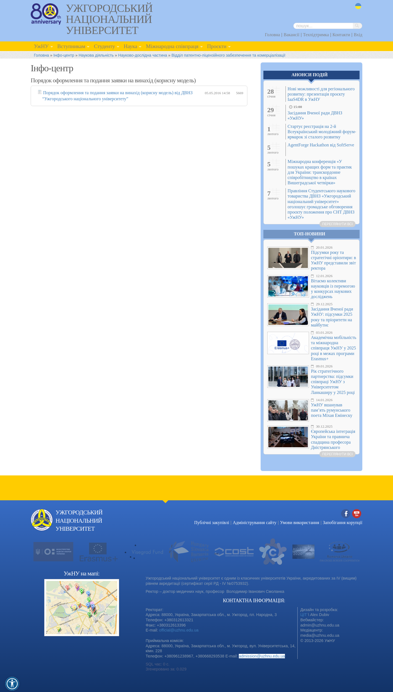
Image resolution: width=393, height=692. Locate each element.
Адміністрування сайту (254, 522)
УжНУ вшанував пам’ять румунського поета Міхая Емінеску (331, 410)
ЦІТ (303, 614)
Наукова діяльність (96, 55)
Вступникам (71, 46)
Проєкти (216, 46)
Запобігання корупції (342, 522)
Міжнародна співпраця (172, 46)
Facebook (345, 514)
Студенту (104, 46)
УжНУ (41, 46)
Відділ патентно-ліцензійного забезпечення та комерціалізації (228, 55)
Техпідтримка (316, 34)
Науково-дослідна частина (142, 55)
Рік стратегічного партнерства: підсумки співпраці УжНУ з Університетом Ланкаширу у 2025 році (333, 382)
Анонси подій (310, 74)
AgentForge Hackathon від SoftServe (321, 145)
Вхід (358, 34)
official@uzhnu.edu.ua (178, 630)
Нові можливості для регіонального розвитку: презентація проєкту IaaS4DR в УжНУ (321, 94)
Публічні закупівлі (211, 522)
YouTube (356, 514)
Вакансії (291, 34)
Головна (272, 34)
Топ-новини (309, 233)
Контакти (341, 34)
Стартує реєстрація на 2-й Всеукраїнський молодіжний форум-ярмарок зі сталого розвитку (322, 131)
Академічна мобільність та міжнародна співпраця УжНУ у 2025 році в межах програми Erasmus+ (333, 348)
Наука (130, 46)
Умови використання (299, 522)
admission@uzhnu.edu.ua (262, 656)
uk (358, 6)
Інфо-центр (63, 55)
